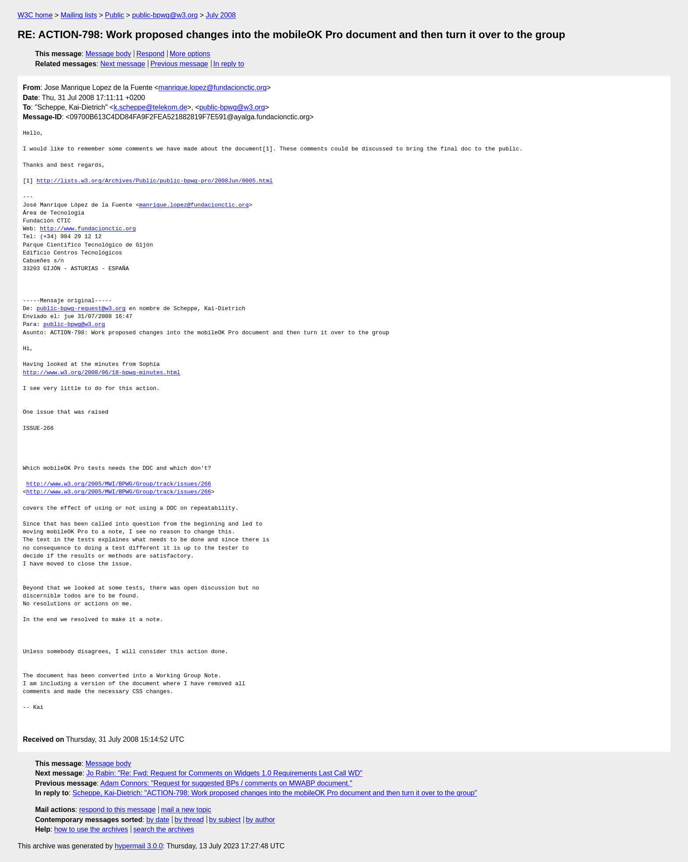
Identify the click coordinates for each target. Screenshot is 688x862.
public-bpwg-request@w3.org (80, 309)
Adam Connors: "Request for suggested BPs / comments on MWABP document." (226, 783)
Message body (108, 53)
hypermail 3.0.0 (138, 846)
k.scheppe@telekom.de (150, 107)
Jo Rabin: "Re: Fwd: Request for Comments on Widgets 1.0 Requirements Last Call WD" (224, 773)
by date (157, 819)
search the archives (163, 829)
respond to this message (117, 809)
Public (114, 15)
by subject (224, 819)
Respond (150, 53)
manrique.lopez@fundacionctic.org (212, 87)
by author (260, 819)
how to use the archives (91, 829)
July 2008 (221, 15)
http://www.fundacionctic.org (88, 229)
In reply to (228, 64)
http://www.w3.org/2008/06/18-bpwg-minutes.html (101, 373)
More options (190, 53)
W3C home (35, 15)
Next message (122, 64)
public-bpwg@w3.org (165, 15)
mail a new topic (186, 809)
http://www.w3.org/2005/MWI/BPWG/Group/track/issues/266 (118, 484)
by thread (189, 819)
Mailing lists (79, 15)
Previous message (179, 64)
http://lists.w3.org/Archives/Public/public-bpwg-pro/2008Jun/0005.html (154, 181)
